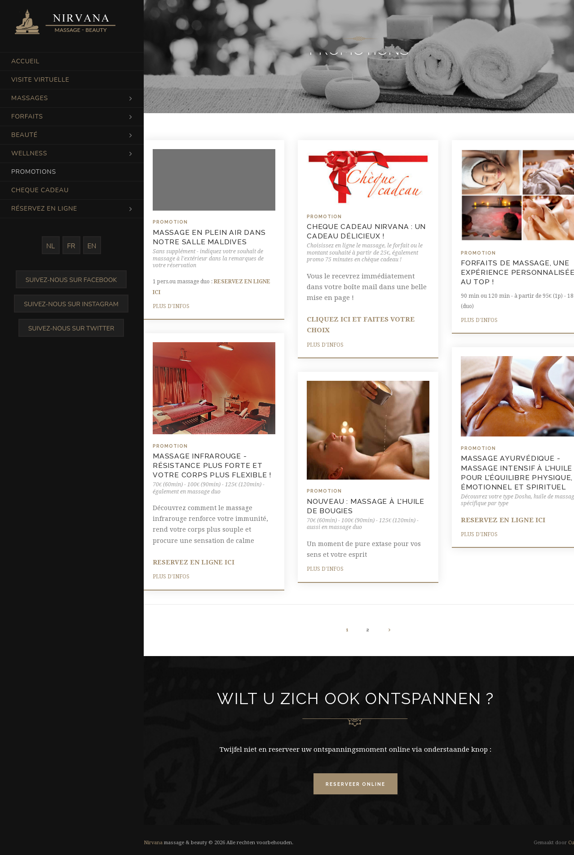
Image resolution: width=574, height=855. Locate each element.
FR (71, 246)
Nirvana (153, 843)
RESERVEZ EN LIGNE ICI (193, 562)
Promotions (33, 171)
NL (50, 246)
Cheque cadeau (40, 190)
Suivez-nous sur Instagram (71, 304)
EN (92, 246)
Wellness (29, 153)
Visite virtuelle (40, 79)
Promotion (170, 222)
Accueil (25, 61)
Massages (29, 98)
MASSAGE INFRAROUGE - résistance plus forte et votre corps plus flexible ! (212, 465)
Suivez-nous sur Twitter (71, 328)
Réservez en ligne (44, 208)
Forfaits (27, 116)
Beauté (24, 135)
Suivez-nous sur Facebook (71, 280)
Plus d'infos (171, 306)
